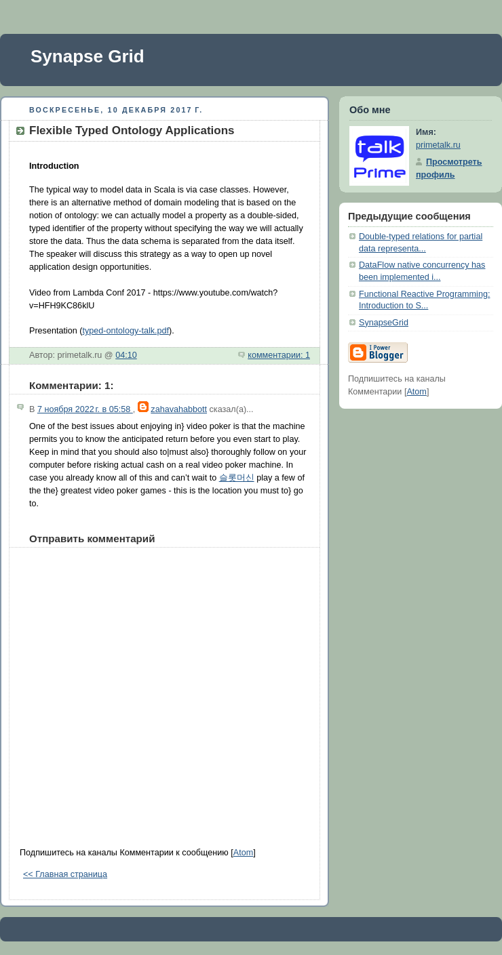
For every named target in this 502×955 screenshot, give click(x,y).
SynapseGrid (383, 322)
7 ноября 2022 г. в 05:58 (85, 409)
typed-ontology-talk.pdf (126, 331)
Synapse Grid (87, 56)
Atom (243, 852)
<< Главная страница (65, 874)
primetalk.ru (438, 145)
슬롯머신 (236, 478)
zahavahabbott (179, 409)
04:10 (126, 355)
